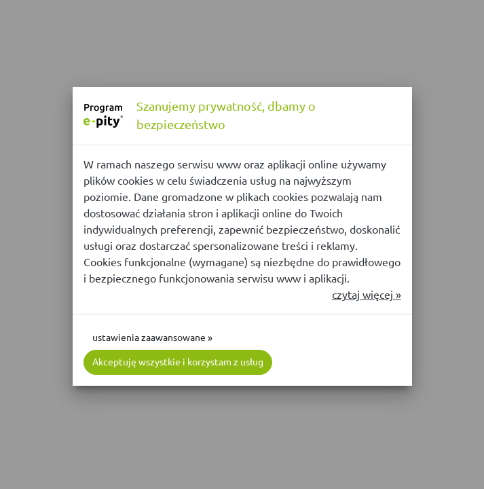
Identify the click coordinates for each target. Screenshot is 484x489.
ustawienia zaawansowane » (152, 337)
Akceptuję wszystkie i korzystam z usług (177, 362)
